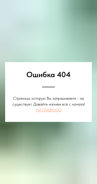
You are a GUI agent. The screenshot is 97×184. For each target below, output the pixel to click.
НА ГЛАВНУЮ (49, 110)
